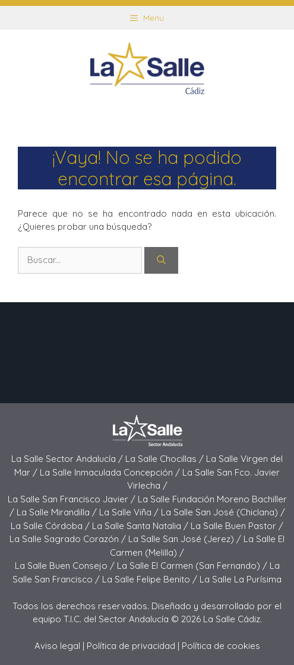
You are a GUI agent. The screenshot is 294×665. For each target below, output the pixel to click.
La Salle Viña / (130, 512)
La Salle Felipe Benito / (151, 579)
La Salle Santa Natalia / (141, 525)
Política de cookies (221, 645)
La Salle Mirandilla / (58, 512)
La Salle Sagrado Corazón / (69, 538)
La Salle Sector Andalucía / (68, 458)
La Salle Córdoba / (51, 525)
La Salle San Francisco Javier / (73, 499)
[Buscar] (161, 260)
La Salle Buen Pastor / (237, 525)
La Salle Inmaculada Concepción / (111, 472)
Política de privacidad (131, 645)
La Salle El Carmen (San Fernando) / (193, 565)
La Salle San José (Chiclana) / (223, 512)
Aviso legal (57, 645)
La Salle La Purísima (241, 579)
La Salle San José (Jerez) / (186, 538)
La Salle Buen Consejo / (66, 565)
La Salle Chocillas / (165, 458)
